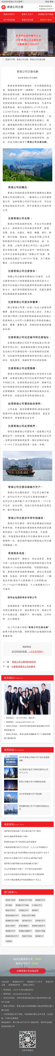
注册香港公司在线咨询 (27, 971)
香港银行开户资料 (12, 921)
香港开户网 (10, 60)
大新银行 (9, 941)
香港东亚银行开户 (12, 915)
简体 (47, 2)
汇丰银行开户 (37, 905)
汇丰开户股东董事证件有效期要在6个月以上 (22, 880)
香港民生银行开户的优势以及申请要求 (20, 842)
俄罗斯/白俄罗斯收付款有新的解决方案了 (21, 864)
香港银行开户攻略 (22, 905)
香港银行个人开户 (34, 982)
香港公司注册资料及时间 (24, 662)
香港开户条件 (10, 900)
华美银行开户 (24, 910)
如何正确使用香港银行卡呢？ (16, 836)
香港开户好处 (27, 936)
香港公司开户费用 (28, 915)
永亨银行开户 (40, 921)
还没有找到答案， (27, 651)
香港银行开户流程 (25, 900)
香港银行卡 (39, 936)
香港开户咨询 (47, 19)
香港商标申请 (14, 985)
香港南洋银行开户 (12, 936)
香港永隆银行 (24, 926)
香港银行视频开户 (25, 931)
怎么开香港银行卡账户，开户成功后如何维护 (23, 869)
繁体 (51, 2)
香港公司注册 (12, 7)
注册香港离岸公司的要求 (23, 666)
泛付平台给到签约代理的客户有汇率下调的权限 (24, 874)
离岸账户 (35, 910)
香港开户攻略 (40, 931)
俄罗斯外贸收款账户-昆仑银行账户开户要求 (22, 831)
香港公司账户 (10, 926)
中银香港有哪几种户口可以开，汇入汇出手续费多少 (26, 847)
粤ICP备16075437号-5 (22, 1022)
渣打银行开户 (27, 921)
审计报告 (9, 905)
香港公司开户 (9, 14)
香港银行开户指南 (45, 14)
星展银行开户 (40, 900)
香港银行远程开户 (38, 926)
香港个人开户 (27, 14)
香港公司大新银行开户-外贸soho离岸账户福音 (23, 858)
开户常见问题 (9, 20)
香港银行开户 (18, 982)
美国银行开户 (10, 931)
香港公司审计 (28, 985)
